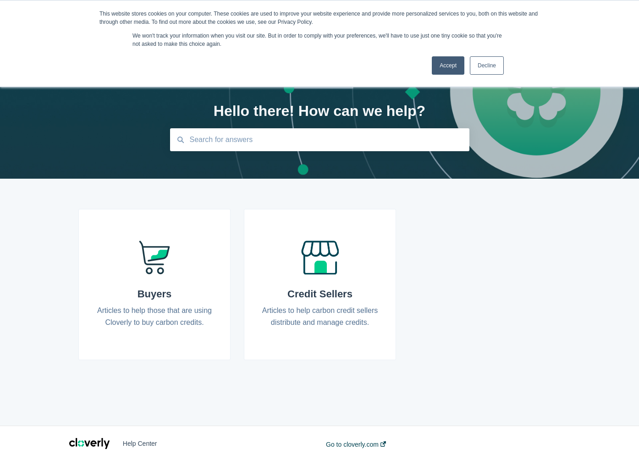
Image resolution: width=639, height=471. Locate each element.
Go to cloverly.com (356, 444)
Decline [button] (487, 65)
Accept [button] (448, 65)
